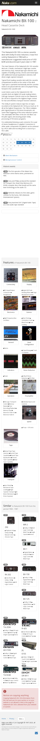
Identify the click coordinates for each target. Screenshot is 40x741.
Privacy (11, 719)
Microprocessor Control (13, 160)
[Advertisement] (20, 236)
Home (4, 719)
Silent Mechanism (11, 155)
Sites (21, 719)
